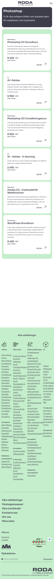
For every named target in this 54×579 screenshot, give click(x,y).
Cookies (46, 575)
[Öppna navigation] (51, 3)
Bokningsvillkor (24, 575)
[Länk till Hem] (25, 3)
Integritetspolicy (36, 575)
